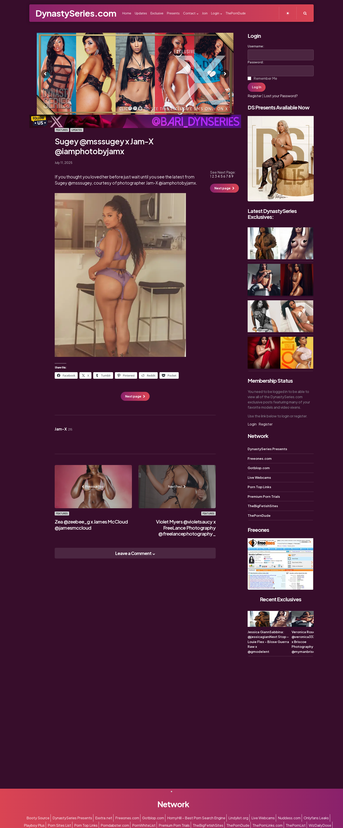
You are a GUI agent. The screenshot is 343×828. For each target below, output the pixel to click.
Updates (77, 130)
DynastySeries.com (75, 13)
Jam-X (63, 429)
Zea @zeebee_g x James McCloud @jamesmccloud (91, 525)
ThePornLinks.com (267, 825)
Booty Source (37, 818)
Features (62, 130)
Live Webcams (259, 477)
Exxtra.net (103, 818)
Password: (256, 62)
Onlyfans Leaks (316, 818)
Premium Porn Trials (264, 496)
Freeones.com (260, 458)
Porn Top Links (259, 487)
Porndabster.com (115, 825)
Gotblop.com (259, 468)
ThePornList (296, 825)
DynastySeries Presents (267, 449)
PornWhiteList (144, 825)
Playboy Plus (34, 825)
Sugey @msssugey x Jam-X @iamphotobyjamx (104, 146)
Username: (256, 46)
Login (252, 424)
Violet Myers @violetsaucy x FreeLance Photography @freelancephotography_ (185, 528)
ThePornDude (259, 515)
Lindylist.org (238, 818)
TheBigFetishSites (263, 506)
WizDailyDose (320, 825)
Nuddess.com (289, 818)
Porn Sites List (59, 825)
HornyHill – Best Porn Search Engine (196, 818)
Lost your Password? (281, 95)
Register (255, 95)
